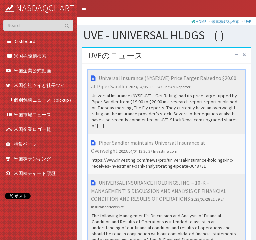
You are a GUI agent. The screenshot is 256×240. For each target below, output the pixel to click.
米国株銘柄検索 (225, 21)
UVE (247, 21)
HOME (201, 21)
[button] (84, 8)
